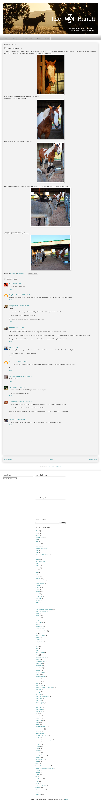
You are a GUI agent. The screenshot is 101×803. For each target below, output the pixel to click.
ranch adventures (40, 726)
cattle (37, 574)
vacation (38, 770)
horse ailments (40, 661)
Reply (10, 289)
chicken (38, 576)
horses (37, 674)
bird (37, 550)
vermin (37, 774)
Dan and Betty (13, 362)
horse (37, 659)
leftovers (38, 679)
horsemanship (40, 672)
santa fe (38, 742)
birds (37, 552)
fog (36, 633)
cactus (37, 568)
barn (37, 541)
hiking (37, 655)
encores (38, 618)
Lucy (37, 683)
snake (37, 748)
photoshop (39, 711)
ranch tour (38, 731)
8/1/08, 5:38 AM (26, 295)
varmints (38, 772)
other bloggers (40, 702)
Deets (37, 600)
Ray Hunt (38, 737)
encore (37, 615)
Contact (39, 39)
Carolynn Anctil (14, 305)
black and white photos (42, 555)
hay (37, 648)
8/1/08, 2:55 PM (14, 347)
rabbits (37, 724)
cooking (38, 587)
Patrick (37, 705)
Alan (37, 531)
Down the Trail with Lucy (42, 611)
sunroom (38, 757)
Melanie (11, 327)
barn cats (38, 546)
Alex (37, 533)
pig (36, 713)
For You (47, 39)
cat (36, 570)
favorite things (39, 626)
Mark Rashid (39, 685)
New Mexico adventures (42, 696)
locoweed (38, 681)
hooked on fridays (41, 657)
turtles (37, 761)
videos (37, 783)
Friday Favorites (40, 635)
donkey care (39, 605)
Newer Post (8, 460)
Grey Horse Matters (15, 295)
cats (37, 572)
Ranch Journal (40, 729)
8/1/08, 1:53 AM (17, 284)
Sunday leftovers (40, 755)
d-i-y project (39, 596)
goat (37, 644)
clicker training (40, 583)
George (38, 639)
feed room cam (40, 629)
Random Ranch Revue (42, 735)
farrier (37, 624)
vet (36, 776)
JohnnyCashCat (40, 676)
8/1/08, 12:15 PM (24, 305)
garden (37, 637)
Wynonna (38, 794)
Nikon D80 (39, 700)
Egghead (11, 419)
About (13, 39)
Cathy (11, 284)
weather (38, 787)
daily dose (38, 598)
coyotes (38, 591)
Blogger (67, 799)
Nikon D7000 (39, 698)
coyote (37, 589)
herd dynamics (40, 652)
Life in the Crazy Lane (15, 376)
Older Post (93, 460)
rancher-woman (40, 733)
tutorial (37, 763)
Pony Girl (12, 387)
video (37, 781)
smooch (38, 746)
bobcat (37, 557)
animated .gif (39, 537)
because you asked (41, 548)
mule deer (38, 689)
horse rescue (39, 665)
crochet (38, 594)
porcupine (38, 716)
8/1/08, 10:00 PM (27, 376)
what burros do (40, 790)
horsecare (38, 670)
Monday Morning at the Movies (44, 687)
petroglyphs (39, 707)
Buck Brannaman (40, 561)
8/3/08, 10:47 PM (20, 419)
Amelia (37, 535)
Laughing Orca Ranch (15, 401)
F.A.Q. (20, 39)
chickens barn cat (40, 581)
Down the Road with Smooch (44, 609)
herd (37, 650)
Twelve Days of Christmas (43, 766)
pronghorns (39, 720)
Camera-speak (29, 39)
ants (37, 539)
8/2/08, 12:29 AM (20, 387)
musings (38, 692)
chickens (38, 578)
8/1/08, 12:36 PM (19, 327)
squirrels (38, 753)
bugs (37, 563)
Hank (37, 646)
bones (37, 559)
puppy (37, 722)
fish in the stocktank (41, 631)
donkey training (40, 607)
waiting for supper (41, 785)
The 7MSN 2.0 (40, 759)
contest (38, 585)
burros (37, 565)
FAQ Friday (39, 622)
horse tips (38, 668)
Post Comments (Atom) (54, 466)
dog (37, 602)
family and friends (41, 620)
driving (37, 613)
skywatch (38, 744)
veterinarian (39, 779)
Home (6, 39)
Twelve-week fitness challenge (44, 768)
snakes (38, 750)
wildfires (38, 792)
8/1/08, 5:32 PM (22, 362)
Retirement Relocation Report (44, 740)
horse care (39, 663)
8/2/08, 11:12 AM (28, 401)
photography (39, 709)
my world (38, 694)
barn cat (38, 544)
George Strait (39, 642)
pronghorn (38, 718)
